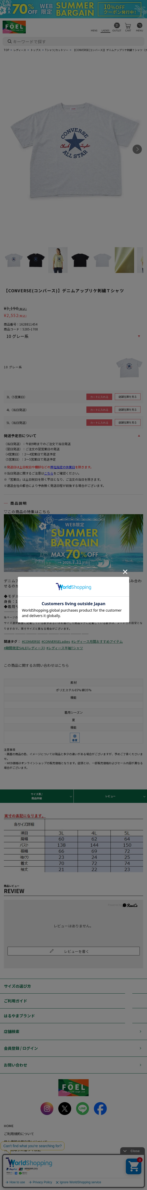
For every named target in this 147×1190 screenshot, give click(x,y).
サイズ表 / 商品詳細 (37, 796)
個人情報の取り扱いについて (25, 1141)
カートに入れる (99, 397)
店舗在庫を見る (128, 396)
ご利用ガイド (15, 1000)
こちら (48, 473)
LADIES (105, 30)
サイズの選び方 (17, 986)
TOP (6, 50)
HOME (9, 1125)
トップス (35, 50)
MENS (94, 30)
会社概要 (10, 1157)
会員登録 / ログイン (21, 1048)
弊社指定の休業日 (62, 467)
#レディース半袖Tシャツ (64, 647)
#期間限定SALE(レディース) (24, 647)
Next (137, 149)
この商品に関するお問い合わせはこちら (36, 665)
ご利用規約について (19, 1133)
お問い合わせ (15, 1065)
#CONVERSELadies (56, 641)
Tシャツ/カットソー (56, 50)
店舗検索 (11, 1031)
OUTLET (116, 30)
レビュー (110, 796)
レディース (19, 50)
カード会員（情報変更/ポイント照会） (33, 1165)
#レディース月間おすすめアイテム (97, 641)
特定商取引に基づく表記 (22, 1149)
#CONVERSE (31, 641)
